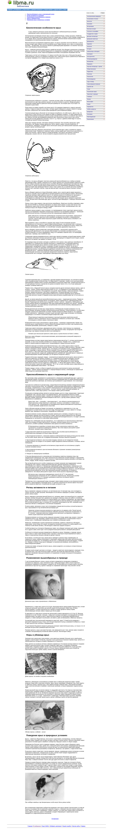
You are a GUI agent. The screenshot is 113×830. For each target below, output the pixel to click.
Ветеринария (90, 26)
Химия (88, 104)
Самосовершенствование (93, 84)
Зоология (89, 46)
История (89, 49)
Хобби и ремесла (91, 109)
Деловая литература (92, 36)
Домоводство (90, 41)
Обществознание (91, 69)
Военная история (91, 28)
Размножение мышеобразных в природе (38, 17)
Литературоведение (92, 59)
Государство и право (92, 34)
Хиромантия (90, 106)
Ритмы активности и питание (35, 15)
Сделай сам (90, 86)
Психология (90, 76)
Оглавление (55, 818)
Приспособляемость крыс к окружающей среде (40, 14)
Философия (90, 101)
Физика (89, 99)
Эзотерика (89, 114)
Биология (89, 21)
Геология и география (92, 31)
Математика (90, 61)
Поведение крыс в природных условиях (38, 19)
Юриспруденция (91, 116)
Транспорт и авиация (92, 94)
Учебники (89, 96)
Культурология (90, 56)
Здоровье (89, 44)
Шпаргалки (90, 111)
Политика (89, 74)
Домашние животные (92, 39)
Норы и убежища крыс (33, 18)
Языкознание (90, 119)
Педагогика (90, 71)
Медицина (89, 64)
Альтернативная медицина (94, 16)
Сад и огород (90, 81)
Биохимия (89, 23)
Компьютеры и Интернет (93, 51)
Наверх (83, 826)
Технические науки (92, 91)
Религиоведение (91, 79)
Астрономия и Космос (92, 18)
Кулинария (90, 54)
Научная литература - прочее (94, 66)
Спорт (88, 89)
